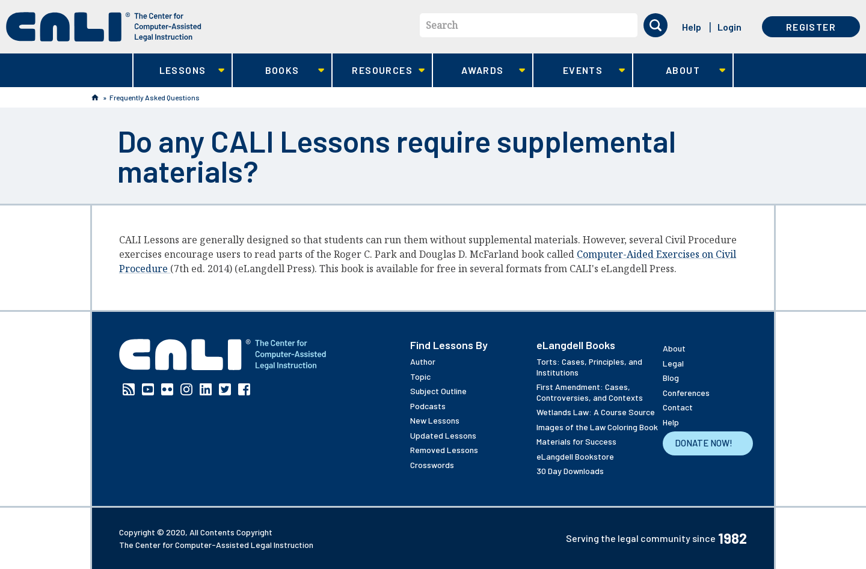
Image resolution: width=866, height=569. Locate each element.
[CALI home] (103, 26)
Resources (379, 70)
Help (691, 26)
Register (811, 26)
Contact (678, 407)
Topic (420, 376)
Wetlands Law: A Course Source (595, 412)
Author (422, 361)
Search (442, 25)
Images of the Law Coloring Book (597, 427)
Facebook (244, 389)
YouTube (148, 389)
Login (729, 26)
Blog (671, 378)
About (679, 70)
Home (95, 97)
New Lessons (434, 420)
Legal (673, 363)
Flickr (167, 389)
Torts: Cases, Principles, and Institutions (589, 366)
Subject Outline (438, 391)
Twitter (225, 389)
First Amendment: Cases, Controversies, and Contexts (589, 392)
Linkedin (206, 389)
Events (579, 70)
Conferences (686, 393)
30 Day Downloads (570, 471)
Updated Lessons (443, 435)
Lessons (179, 70)
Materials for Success (576, 441)
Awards (479, 70)
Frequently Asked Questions (154, 97)
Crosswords (432, 465)
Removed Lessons (444, 450)
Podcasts (428, 406)
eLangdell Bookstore (575, 456)
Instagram (186, 389)
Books (279, 70)
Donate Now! (703, 442)
